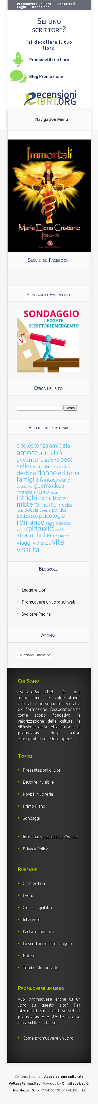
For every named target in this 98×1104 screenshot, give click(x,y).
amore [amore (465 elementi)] (27, 452)
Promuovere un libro (34, 4)
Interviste (32, 919)
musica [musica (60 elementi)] (65, 505)
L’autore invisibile (38, 782)
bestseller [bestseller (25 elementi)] (41, 467)
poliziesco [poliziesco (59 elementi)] (27, 516)
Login (21, 7)
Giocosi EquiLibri (37, 907)
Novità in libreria (38, 794)
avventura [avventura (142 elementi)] (30, 459)
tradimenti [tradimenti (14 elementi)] (61, 536)
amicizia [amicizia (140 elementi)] (59, 445)
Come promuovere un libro (48, 1038)
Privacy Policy (35, 848)
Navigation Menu (51, 119)
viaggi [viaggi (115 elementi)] (24, 542)
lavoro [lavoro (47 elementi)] (59, 498)
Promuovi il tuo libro (49, 59)
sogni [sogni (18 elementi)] (21, 529)
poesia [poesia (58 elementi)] (31, 510)
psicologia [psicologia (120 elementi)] (52, 515)
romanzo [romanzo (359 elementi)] (31, 522)
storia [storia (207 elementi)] (25, 534)
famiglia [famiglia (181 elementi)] (28, 479)
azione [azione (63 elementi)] (52, 460)
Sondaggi (31, 818)
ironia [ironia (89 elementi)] (45, 498)
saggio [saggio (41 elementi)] (52, 523)
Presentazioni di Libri (42, 770)
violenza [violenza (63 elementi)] (42, 543)
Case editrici (34, 883)
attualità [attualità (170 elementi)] (50, 452)
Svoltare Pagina (36, 614)
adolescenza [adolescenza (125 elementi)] (32, 445)
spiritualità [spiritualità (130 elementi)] (40, 528)
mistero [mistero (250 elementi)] (28, 504)
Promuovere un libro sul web (49, 602)
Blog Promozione (46, 76)
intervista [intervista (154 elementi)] (46, 491)
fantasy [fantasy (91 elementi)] (49, 480)
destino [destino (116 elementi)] (26, 473)
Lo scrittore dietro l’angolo (47, 943)
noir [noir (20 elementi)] (20, 510)
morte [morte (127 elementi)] (48, 504)
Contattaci (66, 4)
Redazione (41, 7)
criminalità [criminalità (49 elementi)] (60, 466)
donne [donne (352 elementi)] (47, 473)
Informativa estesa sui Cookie (50, 836)
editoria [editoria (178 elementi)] (68, 473)
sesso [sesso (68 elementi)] (65, 523)
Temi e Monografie (40, 967)
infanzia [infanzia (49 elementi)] (24, 492)
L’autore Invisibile (38, 931)
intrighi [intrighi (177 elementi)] (27, 497)
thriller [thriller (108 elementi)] (43, 535)
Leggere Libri (34, 590)
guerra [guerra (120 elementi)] (42, 485)
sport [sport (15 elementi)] (59, 529)
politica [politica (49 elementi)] (59, 509)
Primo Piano (34, 806)
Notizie (29, 955)
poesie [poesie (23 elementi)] (45, 510)
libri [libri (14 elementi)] (70, 498)
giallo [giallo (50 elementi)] (64, 479)
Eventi (28, 895)
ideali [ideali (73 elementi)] (58, 486)
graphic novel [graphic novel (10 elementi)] (25, 486)
